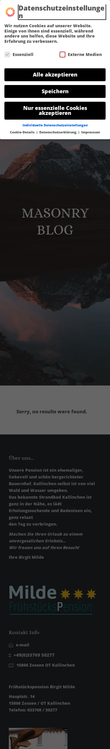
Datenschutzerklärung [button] (58, 130)
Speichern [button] (55, 88)
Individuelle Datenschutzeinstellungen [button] (55, 122)
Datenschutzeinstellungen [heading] (61, 8)
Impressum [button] (90, 130)
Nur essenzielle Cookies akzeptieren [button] (55, 107)
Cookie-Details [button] (22, 130)
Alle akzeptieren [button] (55, 71)
